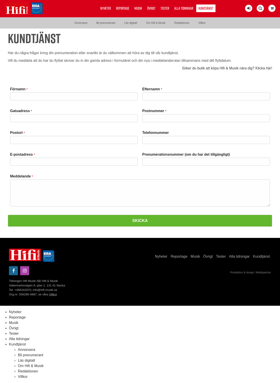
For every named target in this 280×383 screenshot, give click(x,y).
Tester (165, 8)
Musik (138, 8)
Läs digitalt (130, 22)
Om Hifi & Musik (155, 22)
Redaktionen (181, 22)
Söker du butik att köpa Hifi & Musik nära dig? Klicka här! (227, 68)
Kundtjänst (205, 8)
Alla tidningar (183, 8)
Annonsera (80, 22)
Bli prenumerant (105, 22)
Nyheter (105, 8)
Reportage (122, 8)
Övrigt (151, 8)
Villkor (202, 22)
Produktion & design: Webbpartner (250, 272)
